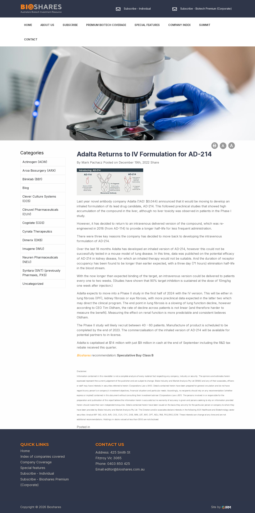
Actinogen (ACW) (34, 162)
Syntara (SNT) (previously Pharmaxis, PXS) (41, 273)
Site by (221, 507)
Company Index (179, 25)
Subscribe (70, 25)
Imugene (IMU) (33, 249)
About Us (47, 25)
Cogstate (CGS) (33, 223)
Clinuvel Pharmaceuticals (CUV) (40, 212)
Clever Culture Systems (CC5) (39, 199)
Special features (32, 468)
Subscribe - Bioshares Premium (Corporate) (44, 482)
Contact (30, 39)
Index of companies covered (42, 456)
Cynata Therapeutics (37, 231)
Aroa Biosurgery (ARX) (39, 170)
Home (28, 25)
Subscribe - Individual (37, 473)
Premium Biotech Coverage (106, 25)
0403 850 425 (118, 464)
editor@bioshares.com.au (125, 469)
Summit (204, 25)
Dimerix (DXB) (32, 240)
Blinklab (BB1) (32, 179)
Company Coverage (36, 462)
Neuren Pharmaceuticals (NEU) (40, 259)
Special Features (147, 25)
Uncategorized (32, 284)
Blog (25, 188)
